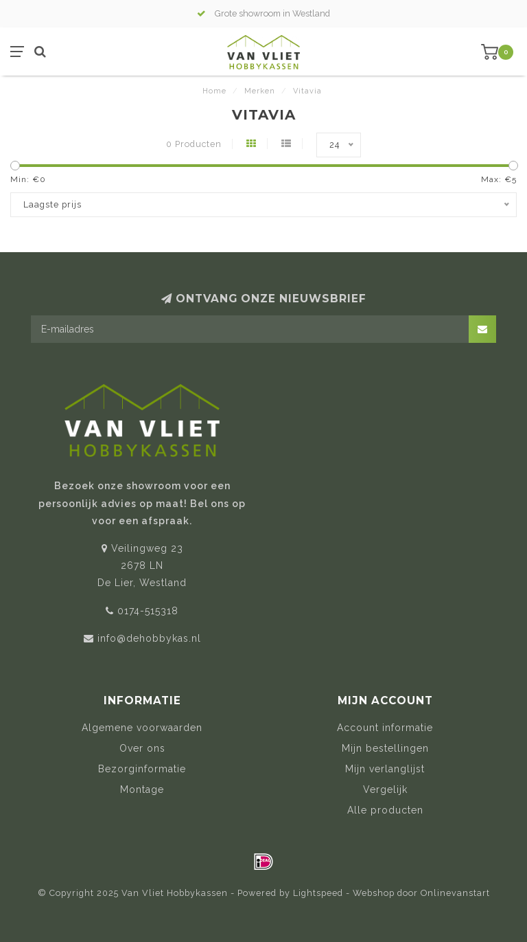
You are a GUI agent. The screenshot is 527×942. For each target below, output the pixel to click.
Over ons (142, 748)
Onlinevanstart (455, 893)
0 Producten (194, 144)
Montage (142, 789)
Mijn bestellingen (385, 748)
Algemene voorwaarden (142, 727)
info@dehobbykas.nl (149, 638)
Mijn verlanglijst (385, 768)
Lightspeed (318, 893)
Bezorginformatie (142, 768)
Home (214, 91)
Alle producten (385, 810)
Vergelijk (385, 789)
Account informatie (385, 727)
